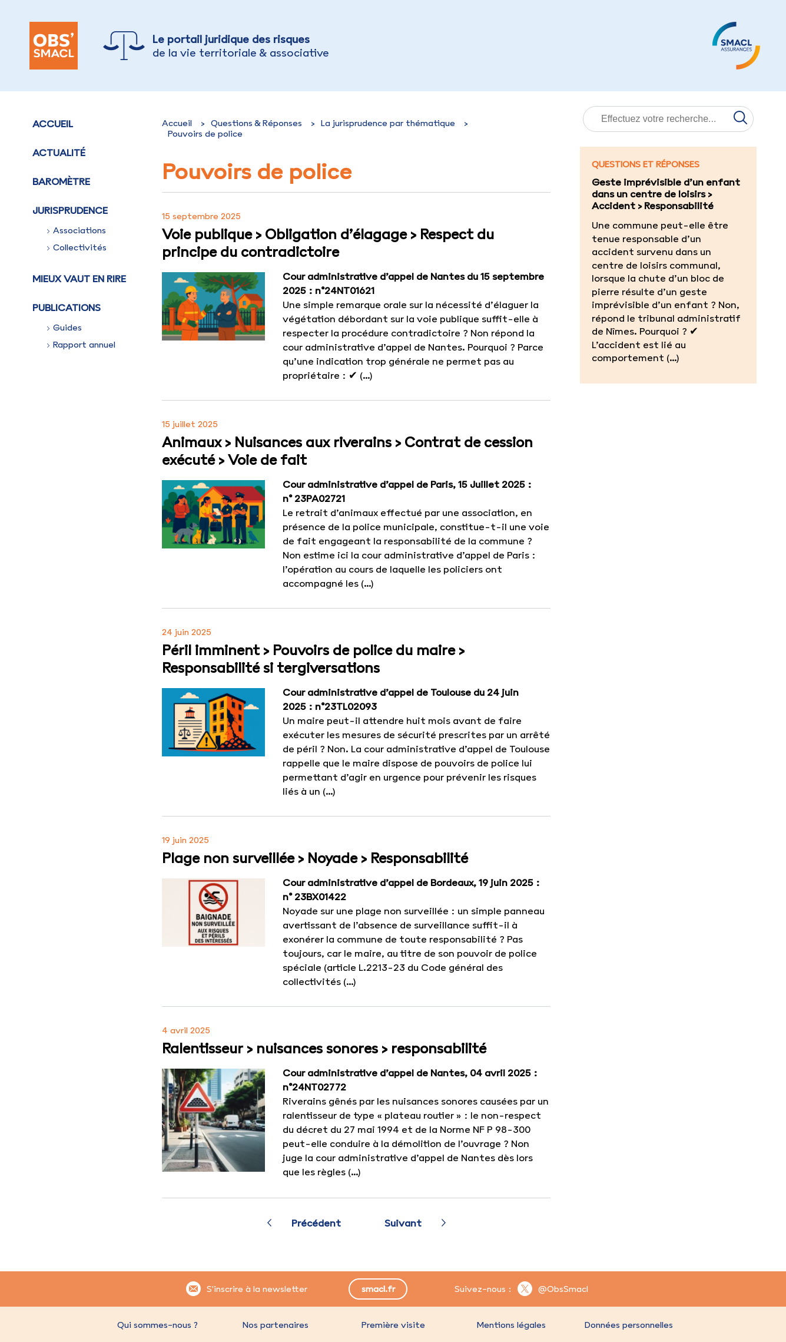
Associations (76, 230)
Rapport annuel (81, 344)
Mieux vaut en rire (79, 279)
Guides (64, 327)
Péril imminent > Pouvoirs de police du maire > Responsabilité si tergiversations (313, 658)
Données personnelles (629, 1325)
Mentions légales (511, 1325)
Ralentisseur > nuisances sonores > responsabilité (324, 1048)
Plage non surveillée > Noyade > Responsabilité (315, 858)
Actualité (58, 152)
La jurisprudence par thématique (388, 123)
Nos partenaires (276, 1325)
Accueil (52, 124)
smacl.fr (378, 1289)
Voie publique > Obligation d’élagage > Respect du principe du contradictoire (328, 242)
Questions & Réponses (256, 123)
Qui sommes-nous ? (157, 1325)
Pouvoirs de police (205, 133)
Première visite (393, 1325)
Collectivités (77, 247)
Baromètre (61, 181)
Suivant (403, 1223)
